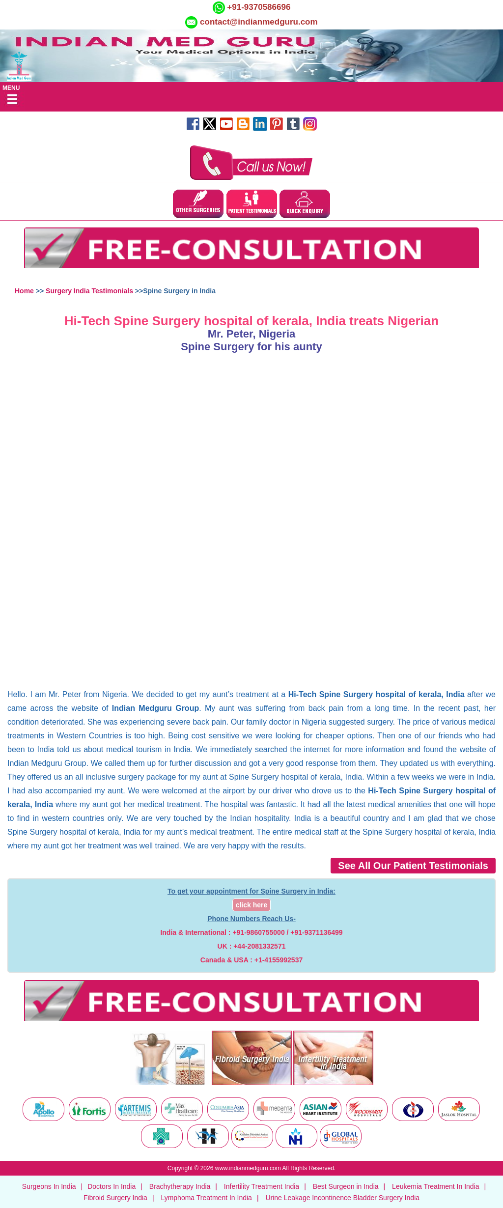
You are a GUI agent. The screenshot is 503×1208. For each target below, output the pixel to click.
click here (252, 905)
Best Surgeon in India (346, 1186)
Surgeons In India (49, 1186)
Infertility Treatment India (261, 1186)
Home (24, 291)
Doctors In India (111, 1186)
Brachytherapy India (180, 1186)
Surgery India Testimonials (89, 291)
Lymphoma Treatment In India (206, 1198)
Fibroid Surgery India (115, 1198)
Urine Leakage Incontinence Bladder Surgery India (342, 1198)
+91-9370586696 (258, 7)
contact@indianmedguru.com (259, 22)
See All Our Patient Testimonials (413, 865)
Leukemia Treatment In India (435, 1186)
